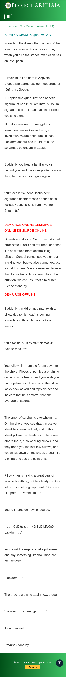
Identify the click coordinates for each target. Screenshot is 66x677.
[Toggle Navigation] (8, 16)
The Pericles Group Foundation (37, 662)
